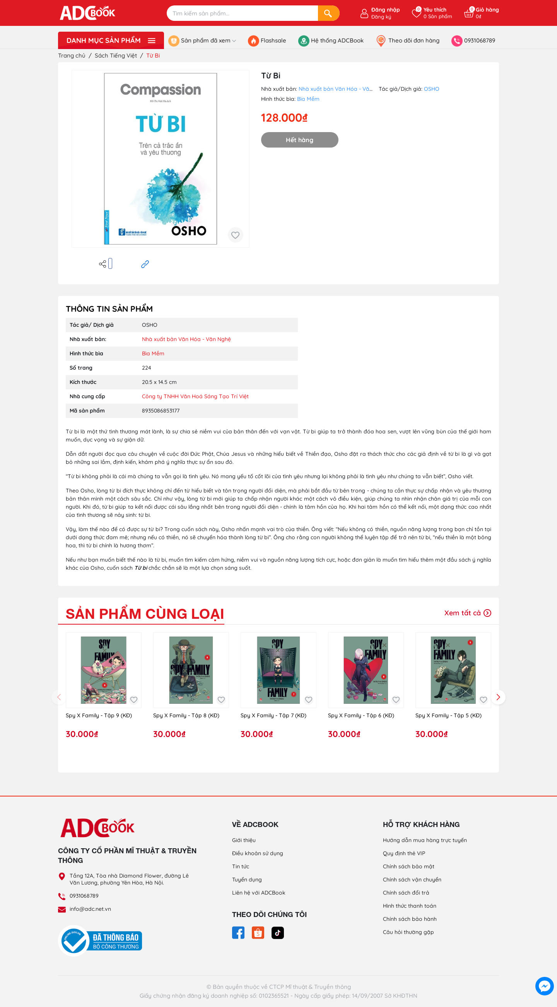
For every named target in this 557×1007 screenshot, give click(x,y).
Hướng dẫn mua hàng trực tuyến (425, 840)
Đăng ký (381, 17)
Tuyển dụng (247, 879)
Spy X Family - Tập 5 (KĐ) (448, 715)
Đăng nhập (385, 9)
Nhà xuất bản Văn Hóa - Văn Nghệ (343, 88)
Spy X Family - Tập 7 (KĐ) (273, 715)
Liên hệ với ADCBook (258, 892)
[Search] (329, 13)
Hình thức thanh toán (409, 905)
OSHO (431, 88)
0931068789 (84, 895)
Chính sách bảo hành (410, 918)
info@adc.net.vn (90, 908)
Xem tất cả (467, 612)
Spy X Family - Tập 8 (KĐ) (186, 715)
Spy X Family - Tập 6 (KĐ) (361, 715)
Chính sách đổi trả (406, 892)
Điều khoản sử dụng (257, 853)
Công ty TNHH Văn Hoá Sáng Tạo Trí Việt (195, 396)
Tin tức (240, 866)
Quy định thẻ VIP (404, 853)
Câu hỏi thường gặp (408, 932)
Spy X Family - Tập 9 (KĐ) (99, 715)
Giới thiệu (244, 840)
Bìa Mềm (308, 98)
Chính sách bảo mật (408, 866)
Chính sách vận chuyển (412, 879)
